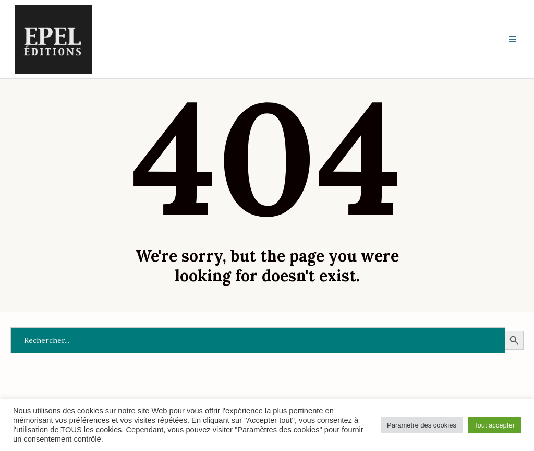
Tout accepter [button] (494, 425)
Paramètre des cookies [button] (421, 425)
